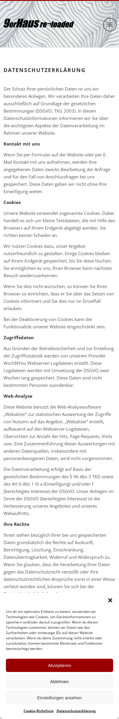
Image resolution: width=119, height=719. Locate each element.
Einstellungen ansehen (59, 697)
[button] (110, 600)
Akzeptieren (59, 665)
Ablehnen (59, 681)
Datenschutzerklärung (76, 710)
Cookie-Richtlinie (39, 710)
